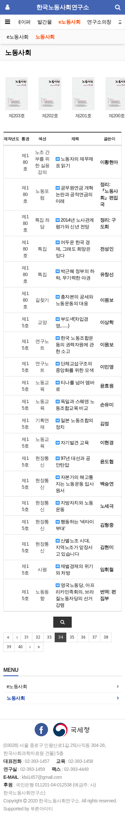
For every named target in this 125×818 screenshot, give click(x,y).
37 (94, 637)
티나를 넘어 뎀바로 (75, 386)
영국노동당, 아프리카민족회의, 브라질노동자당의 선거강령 (75, 595)
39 (9, 647)
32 (38, 637)
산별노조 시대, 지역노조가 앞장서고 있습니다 (74, 547)
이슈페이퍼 (19, 22)
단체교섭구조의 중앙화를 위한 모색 (75, 367)
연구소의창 (99, 22)
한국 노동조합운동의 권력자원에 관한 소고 (75, 344)
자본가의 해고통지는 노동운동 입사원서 (75, 483)
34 (60, 637)
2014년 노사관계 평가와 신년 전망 (75, 223)
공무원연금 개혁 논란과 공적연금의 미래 (74, 194)
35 (72, 637)
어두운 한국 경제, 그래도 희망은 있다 (73, 249)
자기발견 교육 (72, 442)
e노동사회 (70, 22)
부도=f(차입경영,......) (72, 322)
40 (20, 647)
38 (106, 637)
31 (26, 637)
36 (83, 637)
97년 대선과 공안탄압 (73, 461)
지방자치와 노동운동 (74, 506)
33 (49, 637)
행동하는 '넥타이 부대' (75, 525)
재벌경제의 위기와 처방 (74, 569)
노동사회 (45, 37)
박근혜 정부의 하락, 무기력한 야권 (75, 274)
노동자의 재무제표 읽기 (74, 162)
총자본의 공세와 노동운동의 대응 (74, 300)
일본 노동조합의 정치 (74, 424)
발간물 (44, 22)
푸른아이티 (41, 808)
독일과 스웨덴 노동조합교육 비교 (75, 405)
